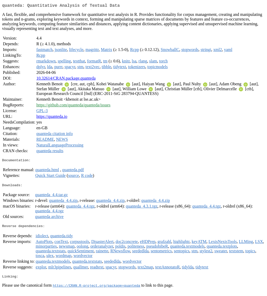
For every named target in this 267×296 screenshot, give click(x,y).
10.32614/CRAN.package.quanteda (65, 79)
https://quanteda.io (51, 117)
